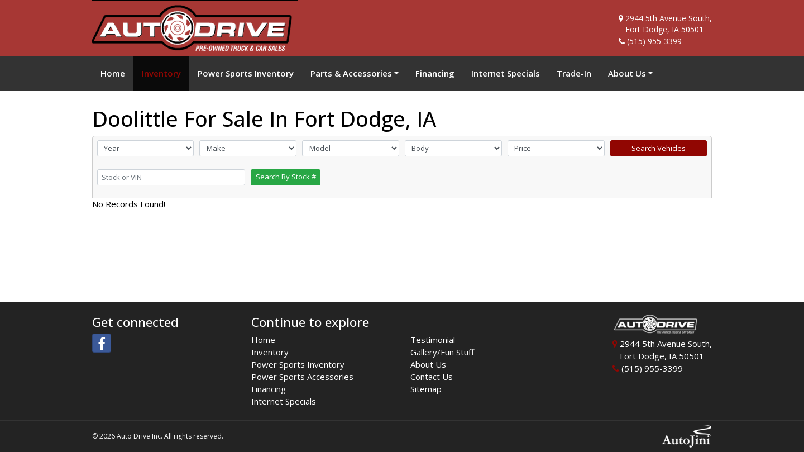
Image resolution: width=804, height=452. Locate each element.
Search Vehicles (658, 148)
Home (263, 339)
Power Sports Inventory (297, 364)
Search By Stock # (286, 177)
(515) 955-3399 (654, 41)
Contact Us (431, 376)
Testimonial (432, 339)
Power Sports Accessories (302, 376)
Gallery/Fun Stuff (442, 352)
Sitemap (426, 388)
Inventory (270, 352)
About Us (428, 364)
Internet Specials (283, 401)
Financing (268, 388)
